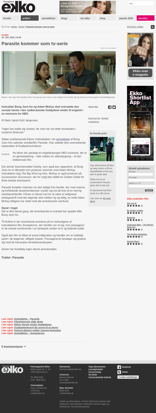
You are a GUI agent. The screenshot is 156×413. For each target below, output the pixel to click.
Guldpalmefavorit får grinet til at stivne (36, 327)
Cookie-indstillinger (128, 377)
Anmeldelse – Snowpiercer (29, 333)
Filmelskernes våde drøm (28, 321)
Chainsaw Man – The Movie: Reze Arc (140, 226)
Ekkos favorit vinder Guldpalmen (33, 324)
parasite (104, 118)
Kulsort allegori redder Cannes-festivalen (37, 330)
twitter (122, 372)
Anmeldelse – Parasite (26, 319)
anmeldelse (63, 139)
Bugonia (131, 218)
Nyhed (21, 27)
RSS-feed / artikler (135, 27)
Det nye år (132, 203)
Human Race (133, 241)
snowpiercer (93, 122)
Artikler (14, 27)
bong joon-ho (94, 118)
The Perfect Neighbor (137, 234)
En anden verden (135, 210)
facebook (124, 367)
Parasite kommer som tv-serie (40, 27)
